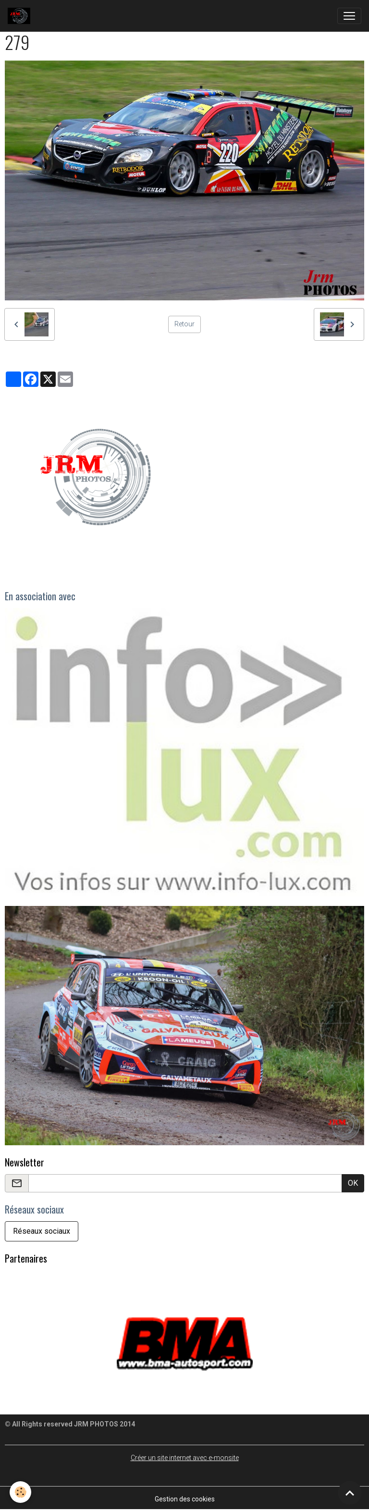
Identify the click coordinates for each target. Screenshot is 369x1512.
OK (353, 1183)
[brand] (21, 16)
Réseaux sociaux (41, 1231)
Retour (184, 324)
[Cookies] (20, 1492)
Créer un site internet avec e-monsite (185, 1458)
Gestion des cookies (185, 1499)
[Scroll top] (350, 1493)
